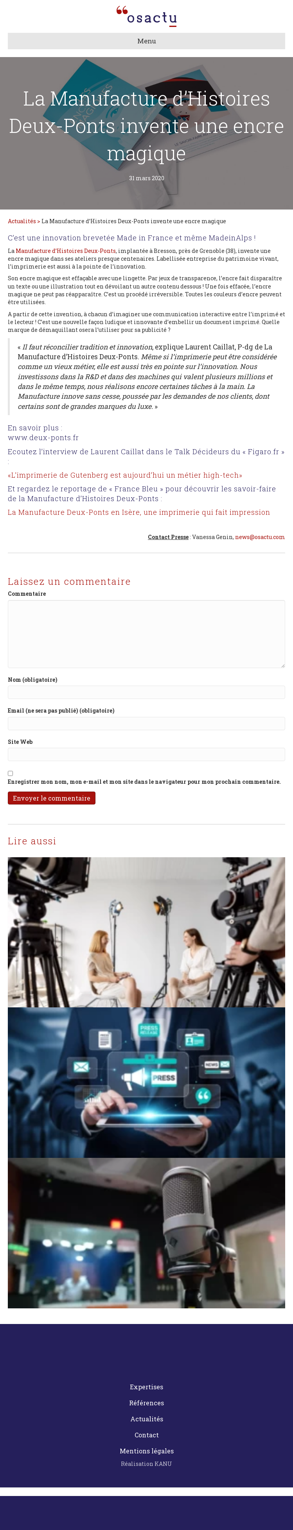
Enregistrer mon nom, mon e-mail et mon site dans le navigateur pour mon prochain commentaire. (144, 781)
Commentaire (27, 593)
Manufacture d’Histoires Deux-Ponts (66, 250)
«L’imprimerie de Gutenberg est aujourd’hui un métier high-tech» (125, 475)
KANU (163, 1463)
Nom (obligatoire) (33, 679)
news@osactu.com (260, 537)
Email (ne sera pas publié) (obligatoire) (61, 710)
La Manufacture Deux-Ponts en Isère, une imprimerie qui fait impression (139, 512)
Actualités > (24, 221)
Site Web (20, 741)
